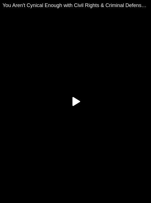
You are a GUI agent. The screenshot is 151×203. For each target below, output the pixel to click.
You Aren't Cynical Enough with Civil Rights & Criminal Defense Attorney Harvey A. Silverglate (77, 5)
